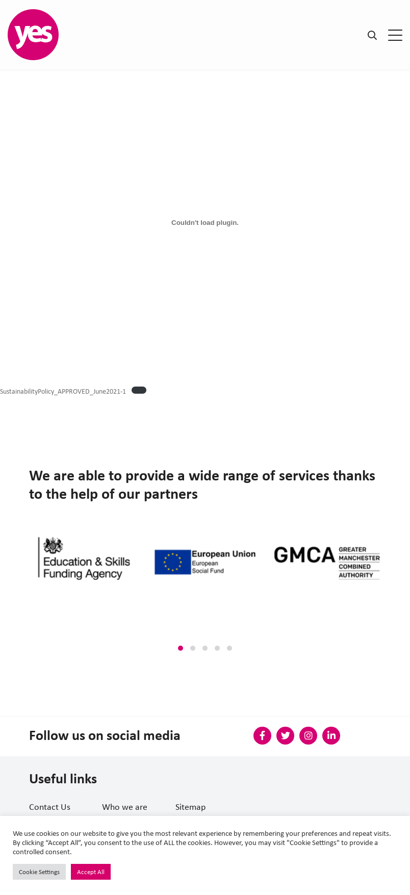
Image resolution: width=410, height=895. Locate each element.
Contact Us (49, 807)
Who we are (124, 807)
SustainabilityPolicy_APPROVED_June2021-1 (63, 391)
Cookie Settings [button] (39, 871)
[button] (180, 648)
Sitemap (190, 807)
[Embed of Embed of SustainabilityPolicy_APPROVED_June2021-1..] (205, 222)
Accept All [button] (91, 871)
